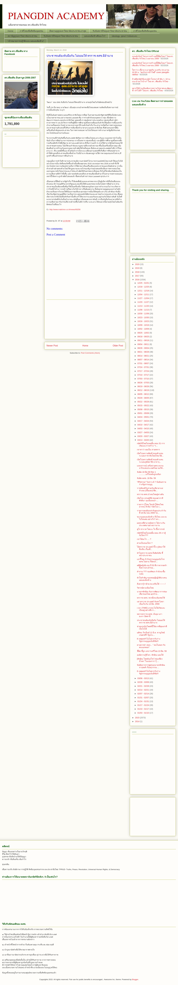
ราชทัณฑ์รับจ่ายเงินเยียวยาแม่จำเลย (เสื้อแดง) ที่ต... (150, 489)
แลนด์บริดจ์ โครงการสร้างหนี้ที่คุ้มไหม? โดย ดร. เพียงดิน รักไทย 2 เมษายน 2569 (152, 57)
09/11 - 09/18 (143, 340)
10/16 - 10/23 (143, 321)
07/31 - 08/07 (143, 363)
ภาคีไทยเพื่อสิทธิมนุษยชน (31, 31)
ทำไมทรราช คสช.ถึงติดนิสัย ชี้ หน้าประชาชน (150, 554)
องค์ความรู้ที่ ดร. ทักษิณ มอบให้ (150, 655)
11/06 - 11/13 (143, 310)
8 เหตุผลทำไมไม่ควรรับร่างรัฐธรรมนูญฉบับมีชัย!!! (148, 640)
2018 (137, 272)
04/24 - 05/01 (143, 417)
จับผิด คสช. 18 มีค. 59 (146, 478)
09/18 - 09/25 (143, 336)
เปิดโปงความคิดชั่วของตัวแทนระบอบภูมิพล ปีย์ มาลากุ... (150, 460)
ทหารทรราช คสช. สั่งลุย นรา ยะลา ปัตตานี (149, 615)
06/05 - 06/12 (143, 394)
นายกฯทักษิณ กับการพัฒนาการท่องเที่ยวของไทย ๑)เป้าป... (152, 592)
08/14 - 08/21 (143, 356)
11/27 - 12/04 (143, 298)
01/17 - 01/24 (143, 705)
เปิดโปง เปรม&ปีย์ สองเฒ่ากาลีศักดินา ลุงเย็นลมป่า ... (150, 499)
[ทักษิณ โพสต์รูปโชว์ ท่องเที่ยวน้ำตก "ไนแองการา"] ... (150, 660)
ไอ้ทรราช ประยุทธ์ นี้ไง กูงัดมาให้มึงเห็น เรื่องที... (151, 548)
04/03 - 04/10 (143, 428)
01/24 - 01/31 (143, 701)
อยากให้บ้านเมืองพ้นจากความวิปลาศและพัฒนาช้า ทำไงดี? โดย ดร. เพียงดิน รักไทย (152, 89)
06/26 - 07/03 (143, 382)
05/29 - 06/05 (143, 398)
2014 (137, 721)
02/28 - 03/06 (143, 682)
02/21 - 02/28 (143, 686)
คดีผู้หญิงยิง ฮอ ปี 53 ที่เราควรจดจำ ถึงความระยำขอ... (152, 566)
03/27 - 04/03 (143, 432)
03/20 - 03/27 (143, 436)
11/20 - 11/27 (143, 302)
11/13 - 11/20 (143, 306)
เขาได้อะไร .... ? (144, 539)
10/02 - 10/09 (143, 329)
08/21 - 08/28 (143, 352)
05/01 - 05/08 (143, 413)
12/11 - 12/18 (143, 291)
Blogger (135, 979)
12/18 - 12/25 (143, 287)
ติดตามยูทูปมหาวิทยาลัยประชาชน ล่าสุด (67, 31)
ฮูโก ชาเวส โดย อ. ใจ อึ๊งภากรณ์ (151, 529)
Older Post (118, 345)
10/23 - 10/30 (143, 317)
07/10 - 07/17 (143, 375)
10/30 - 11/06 (143, 313)
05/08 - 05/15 (143, 409)
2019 (137, 268)
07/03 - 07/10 (143, 379)
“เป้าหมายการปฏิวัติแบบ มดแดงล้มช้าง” (26, 41)
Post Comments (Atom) (90, 353)
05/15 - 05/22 (143, 405)
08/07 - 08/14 (143, 359)
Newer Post (52, 345)
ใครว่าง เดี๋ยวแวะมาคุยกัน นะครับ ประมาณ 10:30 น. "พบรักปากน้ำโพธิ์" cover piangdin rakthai (150, 72)
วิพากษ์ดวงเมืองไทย (145, 588)
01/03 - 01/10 (143, 713)
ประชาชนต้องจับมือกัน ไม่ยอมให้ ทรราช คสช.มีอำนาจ (151, 621)
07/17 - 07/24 (143, 371)
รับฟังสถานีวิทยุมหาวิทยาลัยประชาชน (110, 31)
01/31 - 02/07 (143, 697)
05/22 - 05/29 (143, 402)
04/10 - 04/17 (143, 425)
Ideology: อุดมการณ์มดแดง (124, 36)
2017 (137, 276)
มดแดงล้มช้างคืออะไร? (94, 36)
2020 (137, 264)
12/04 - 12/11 (143, 294)
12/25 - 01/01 (143, 283)
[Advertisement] (85, 319)
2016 (137, 279)
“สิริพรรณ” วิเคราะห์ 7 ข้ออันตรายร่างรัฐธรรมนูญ (151, 483)
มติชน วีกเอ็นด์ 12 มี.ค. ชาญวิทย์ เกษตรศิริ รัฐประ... (151, 633)
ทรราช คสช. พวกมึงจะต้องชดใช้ (151, 598)
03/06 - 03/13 (143, 678)
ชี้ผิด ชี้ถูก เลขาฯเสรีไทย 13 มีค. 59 (152, 651)
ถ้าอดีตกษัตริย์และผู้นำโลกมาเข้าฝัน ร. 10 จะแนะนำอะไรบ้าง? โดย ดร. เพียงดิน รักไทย (151, 80)
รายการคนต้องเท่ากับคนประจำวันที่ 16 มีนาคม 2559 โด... (151, 511)
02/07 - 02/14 (143, 694)
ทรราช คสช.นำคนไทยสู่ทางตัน (150, 494)
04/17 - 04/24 (143, 421)
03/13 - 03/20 (143, 440)
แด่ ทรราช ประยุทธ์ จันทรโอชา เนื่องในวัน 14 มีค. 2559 (150, 602)
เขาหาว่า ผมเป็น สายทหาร (148, 449)
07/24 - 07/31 (143, 367)
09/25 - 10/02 (143, 333)
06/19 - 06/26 (143, 386)
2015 (137, 718)
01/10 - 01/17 (143, 709)
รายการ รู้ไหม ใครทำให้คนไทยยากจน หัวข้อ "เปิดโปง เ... (150, 505)
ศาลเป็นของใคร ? (144, 543)
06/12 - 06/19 (143, 390)
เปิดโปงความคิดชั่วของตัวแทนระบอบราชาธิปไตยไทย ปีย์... (150, 454)
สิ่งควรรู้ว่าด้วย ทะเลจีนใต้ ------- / (151, 584)
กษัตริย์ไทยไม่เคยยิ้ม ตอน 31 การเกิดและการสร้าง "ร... (151, 444)
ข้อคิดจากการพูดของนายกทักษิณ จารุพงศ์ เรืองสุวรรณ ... (151, 666)
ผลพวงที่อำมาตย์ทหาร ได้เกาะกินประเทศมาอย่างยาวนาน (151, 524)
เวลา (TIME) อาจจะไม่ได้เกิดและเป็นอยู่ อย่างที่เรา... (151, 609)
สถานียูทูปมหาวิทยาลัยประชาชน (22, 36)
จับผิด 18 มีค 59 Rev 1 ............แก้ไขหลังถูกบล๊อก (149, 473)
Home (10, 31)
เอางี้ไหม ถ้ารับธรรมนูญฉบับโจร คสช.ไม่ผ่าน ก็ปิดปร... (151, 560)
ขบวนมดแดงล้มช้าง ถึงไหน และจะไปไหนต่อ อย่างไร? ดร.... (152, 518)
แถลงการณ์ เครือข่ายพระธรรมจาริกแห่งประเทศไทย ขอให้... (150, 467)
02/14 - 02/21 (143, 690)
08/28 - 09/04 (143, 348)
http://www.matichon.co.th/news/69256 (64, 209)
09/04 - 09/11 (143, 344)
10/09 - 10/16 (143, 325)
